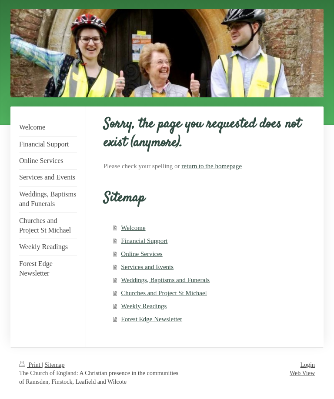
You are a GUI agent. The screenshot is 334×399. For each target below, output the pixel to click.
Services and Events (147, 266)
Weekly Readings (144, 306)
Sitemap (55, 365)
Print (30, 365)
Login (308, 365)
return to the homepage (211, 166)
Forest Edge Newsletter (151, 319)
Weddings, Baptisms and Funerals (165, 279)
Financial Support (144, 240)
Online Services (141, 253)
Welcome (133, 227)
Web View (302, 373)
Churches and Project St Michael (164, 292)
